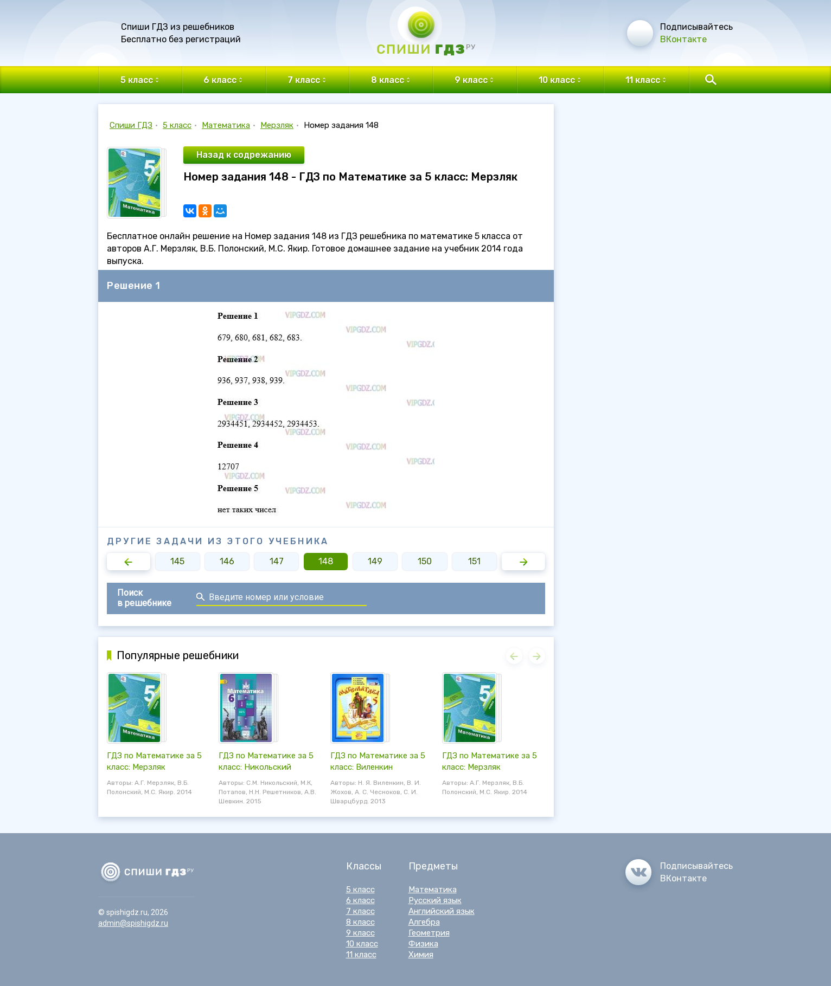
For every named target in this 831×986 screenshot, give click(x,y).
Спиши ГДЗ (131, 125)
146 (227, 561)
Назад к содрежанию (243, 155)
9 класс (360, 933)
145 (177, 561)
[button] (128, 561)
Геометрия (429, 933)
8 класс (360, 922)
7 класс (360, 911)
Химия (420, 954)
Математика (226, 125)
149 (375, 561)
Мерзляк (276, 125)
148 (325, 561)
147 (277, 561)
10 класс (362, 944)
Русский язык (435, 900)
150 (425, 561)
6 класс (360, 900)
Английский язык (441, 911)
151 (474, 561)
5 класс (177, 125)
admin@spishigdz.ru (133, 923)
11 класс (361, 954)
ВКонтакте (683, 39)
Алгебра (424, 922)
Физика (423, 944)
